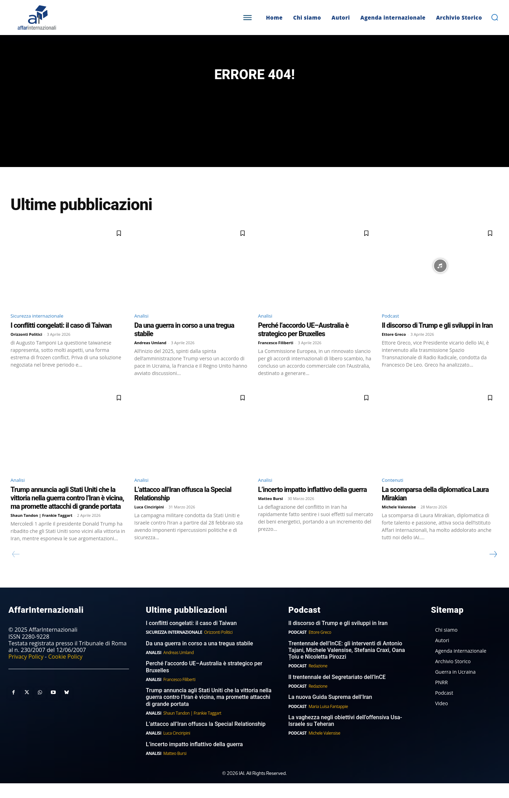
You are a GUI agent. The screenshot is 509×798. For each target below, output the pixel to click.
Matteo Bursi (270, 513)
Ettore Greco (394, 347)
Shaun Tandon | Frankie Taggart (42, 530)
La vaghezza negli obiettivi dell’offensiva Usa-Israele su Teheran (345, 735)
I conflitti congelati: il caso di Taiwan (61, 338)
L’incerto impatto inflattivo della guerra (312, 504)
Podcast (392, 328)
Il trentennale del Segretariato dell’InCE (337, 691)
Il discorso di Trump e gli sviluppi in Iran (437, 338)
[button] (494, 17)
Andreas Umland (150, 356)
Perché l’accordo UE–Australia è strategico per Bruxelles (303, 342)
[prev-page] (16, 569)
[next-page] (492, 569)
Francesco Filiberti (275, 356)
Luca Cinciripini (149, 521)
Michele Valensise (399, 521)
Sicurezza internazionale (42, 328)
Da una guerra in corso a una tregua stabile (199, 658)
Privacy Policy (25, 671)
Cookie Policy (65, 671)
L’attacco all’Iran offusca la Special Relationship (205, 738)
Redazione (317, 680)
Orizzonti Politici (26, 347)
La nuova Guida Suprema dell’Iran (330, 711)
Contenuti (395, 494)
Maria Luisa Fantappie (328, 721)
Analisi (142, 328)
